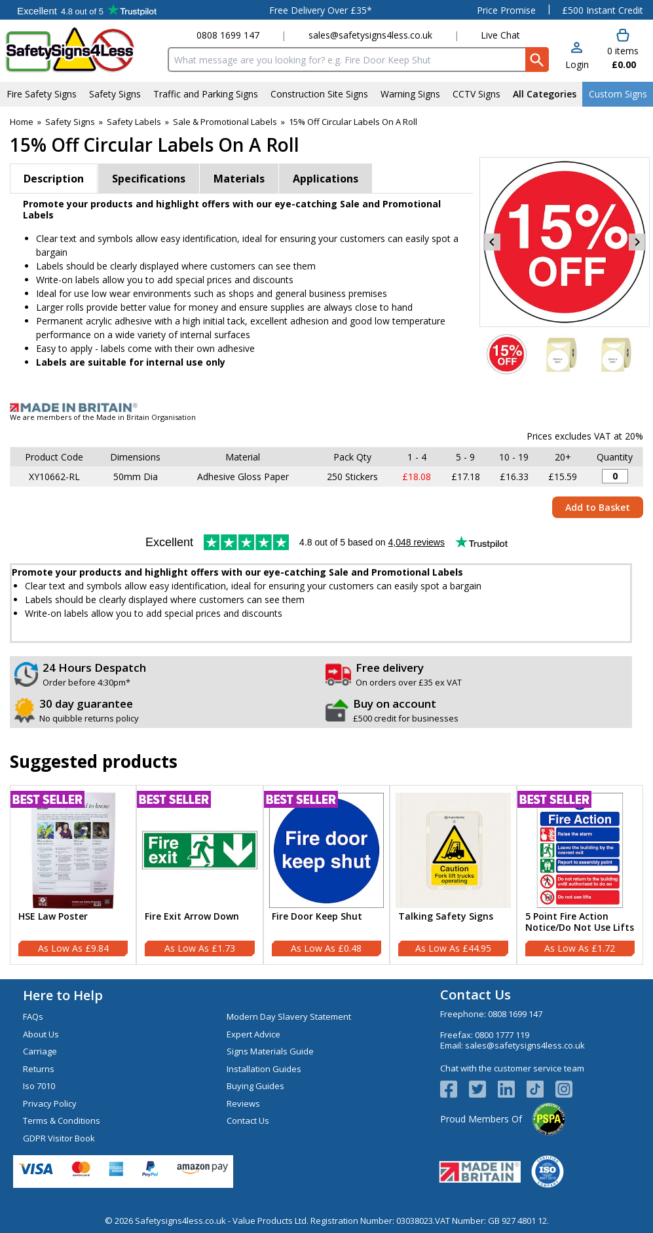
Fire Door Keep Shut (317, 916)
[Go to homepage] (81, 50)
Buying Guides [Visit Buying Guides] (255, 1086)
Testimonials (87, 10)
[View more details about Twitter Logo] (483, 1089)
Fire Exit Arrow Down (192, 916)
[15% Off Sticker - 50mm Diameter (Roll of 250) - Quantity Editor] (615, 476)
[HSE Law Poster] (73, 875)
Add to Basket (597, 507)
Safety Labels (134, 122)
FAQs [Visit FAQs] (33, 1016)
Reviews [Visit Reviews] (243, 1103)
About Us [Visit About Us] (41, 1034)
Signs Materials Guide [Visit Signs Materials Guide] (270, 1051)
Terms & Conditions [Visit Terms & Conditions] (61, 1120)
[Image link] (326, 407)
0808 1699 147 (227, 35)
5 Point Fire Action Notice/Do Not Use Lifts (579, 922)
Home (21, 122)
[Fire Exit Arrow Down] (199, 875)
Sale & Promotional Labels (225, 122)
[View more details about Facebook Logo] (454, 1089)
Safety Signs (70, 122)
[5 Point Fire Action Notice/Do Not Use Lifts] (580, 875)
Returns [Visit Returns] (38, 1069)
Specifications (148, 178)
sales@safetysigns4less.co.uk (370, 35)
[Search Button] (537, 59)
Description (54, 178)
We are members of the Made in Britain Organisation (103, 417)
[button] (577, 56)
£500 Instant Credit (602, 10)
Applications (325, 178)
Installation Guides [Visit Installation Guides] (264, 1069)
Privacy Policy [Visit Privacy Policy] (50, 1103)
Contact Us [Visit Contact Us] (248, 1120)
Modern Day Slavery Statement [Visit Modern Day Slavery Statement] (289, 1016)
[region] (73, 850)
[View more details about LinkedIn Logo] (512, 1089)
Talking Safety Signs (445, 916)
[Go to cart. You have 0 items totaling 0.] (623, 49)
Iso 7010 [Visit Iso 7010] (39, 1086)
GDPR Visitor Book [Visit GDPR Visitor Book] (59, 1138)
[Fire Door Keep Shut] (326, 875)
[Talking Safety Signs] (453, 875)
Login (577, 64)
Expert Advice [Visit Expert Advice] (253, 1034)
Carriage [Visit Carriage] (40, 1051)
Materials (239, 178)
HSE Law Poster (53, 916)
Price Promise (506, 10)
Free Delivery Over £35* (320, 10)
